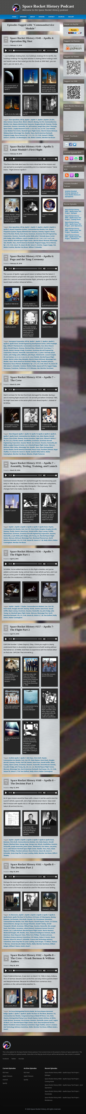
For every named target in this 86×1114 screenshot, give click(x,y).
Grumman (31, 234)
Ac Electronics (13, 915)
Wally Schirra (40, 452)
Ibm (49, 926)
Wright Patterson (39, 454)
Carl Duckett (14, 919)
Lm (38, 536)
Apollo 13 (35, 434)
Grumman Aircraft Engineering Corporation (34, 534)
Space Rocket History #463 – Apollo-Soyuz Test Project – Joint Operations (73, 224)
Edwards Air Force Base (43, 348)
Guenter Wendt (26, 443)
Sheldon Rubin (31, 366)
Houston (15, 126)
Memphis (25, 359)
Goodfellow (28, 441)
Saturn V (6, 137)
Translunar (14, 368)
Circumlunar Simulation (44, 919)
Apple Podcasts (7, 1076)
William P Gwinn (14, 946)
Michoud (54, 131)
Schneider (16, 366)
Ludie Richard (12, 849)
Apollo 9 (6, 229)
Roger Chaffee (40, 1025)
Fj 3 (11, 441)
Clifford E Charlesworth (15, 346)
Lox (39, 129)
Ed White (53, 1018)
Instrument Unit (31, 353)
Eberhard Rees (30, 348)
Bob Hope (30, 758)
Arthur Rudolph (51, 344)
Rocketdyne (26, 364)
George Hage (24, 844)
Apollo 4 (40, 120)
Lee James (53, 846)
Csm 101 (27, 529)
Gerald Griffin (33, 531)
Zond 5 (28, 946)
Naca (32, 133)
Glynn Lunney (43, 531)
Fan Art (71, 17)
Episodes (23, 17)
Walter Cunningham (15, 618)
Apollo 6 (46, 120)
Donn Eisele (13, 438)
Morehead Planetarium (40, 538)
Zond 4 (23, 946)
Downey (49, 124)
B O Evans (36, 917)
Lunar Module (50, 129)
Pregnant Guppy (9, 135)
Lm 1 (37, 238)
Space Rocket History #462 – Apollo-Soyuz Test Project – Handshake (73, 230)
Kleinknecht (40, 355)
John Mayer (31, 355)
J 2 (39, 353)
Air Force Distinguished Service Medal (21, 1011)
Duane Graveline (29, 438)
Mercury (52, 445)
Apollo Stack (14, 344)
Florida (54, 124)
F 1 (52, 348)
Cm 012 (41, 122)
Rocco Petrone (20, 135)
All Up (22, 120)
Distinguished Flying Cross (18, 1018)
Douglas (42, 529)
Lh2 (35, 129)
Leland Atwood (29, 928)
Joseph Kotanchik (17, 846)
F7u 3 (7, 441)
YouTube (21, 1059)
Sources (61, 17)
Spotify (5, 1083)
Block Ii (30, 122)
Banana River (17, 122)
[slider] (25, 50)
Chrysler (30, 919)
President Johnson (47, 361)
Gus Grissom (36, 443)
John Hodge (7, 238)
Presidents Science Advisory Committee (17, 937)
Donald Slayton (13, 348)
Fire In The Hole (9, 234)
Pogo (38, 361)
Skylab (28, 452)
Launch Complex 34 (29, 238)
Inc (27, 126)
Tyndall (33, 452)
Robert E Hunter (44, 937)
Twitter (13, 1059)
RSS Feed (5, 1072)
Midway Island (8, 133)
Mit (18, 933)
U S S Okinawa (31, 368)
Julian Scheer (27, 846)
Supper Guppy (48, 245)
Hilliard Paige (28, 926)
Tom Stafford (48, 615)
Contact (51, 17)
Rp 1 (26, 135)
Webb (36, 853)
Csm (10, 124)
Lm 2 (41, 238)
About (32, 17)
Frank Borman (8, 1020)
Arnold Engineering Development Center (32, 344)
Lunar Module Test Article (12, 131)
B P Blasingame (45, 917)
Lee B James (10, 357)
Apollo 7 (6, 436)
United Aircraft (16, 944)
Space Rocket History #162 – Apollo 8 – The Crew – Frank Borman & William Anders (33, 958)
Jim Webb (16, 536)
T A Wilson (47, 942)
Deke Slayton (44, 436)
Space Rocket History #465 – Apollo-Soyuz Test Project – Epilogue (73, 211)
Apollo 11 (34, 120)
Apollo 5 (46, 227)
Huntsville (21, 126)
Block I (25, 122)
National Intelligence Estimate (40, 933)
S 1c (30, 135)
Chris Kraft (37, 758)
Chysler (50, 527)
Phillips (33, 361)
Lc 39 (32, 129)
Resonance (7, 364)
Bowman (6, 842)
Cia (34, 919)
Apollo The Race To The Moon (22, 917)
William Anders (52, 1027)
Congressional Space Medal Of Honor (33, 1016)
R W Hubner (35, 937)
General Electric (9, 924)
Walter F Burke (26, 944)
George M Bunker (29, 924)
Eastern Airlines (43, 1018)
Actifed (11, 758)
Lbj (24, 767)
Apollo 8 (42, 840)
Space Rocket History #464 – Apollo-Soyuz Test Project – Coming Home (73, 217)
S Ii (36, 135)
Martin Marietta (48, 930)
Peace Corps (36, 449)
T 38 (41, 540)
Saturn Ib (42, 851)
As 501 (52, 120)
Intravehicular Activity (47, 765)
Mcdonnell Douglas (10, 933)
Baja (5, 346)
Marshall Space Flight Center (31, 131)
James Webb (30, 236)
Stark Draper (39, 942)
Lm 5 (49, 238)
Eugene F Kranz (49, 232)
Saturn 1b (17, 245)
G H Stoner (53, 922)
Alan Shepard (13, 434)
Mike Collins (14, 447)
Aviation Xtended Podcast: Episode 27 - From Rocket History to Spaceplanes (73, 194)
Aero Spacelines (14, 120)
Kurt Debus (45, 846)
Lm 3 (45, 238)
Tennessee (7, 368)
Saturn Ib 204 (25, 245)
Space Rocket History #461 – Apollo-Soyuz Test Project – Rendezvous (73, 236)
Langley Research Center (21, 129)
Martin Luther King (15, 359)
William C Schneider (35, 247)
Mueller (27, 133)
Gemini (11, 350)
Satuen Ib (15, 452)
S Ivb (39, 135)
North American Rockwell (43, 133)
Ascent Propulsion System (18, 229)
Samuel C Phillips (47, 135)
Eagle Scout (39, 438)
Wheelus (29, 454)
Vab (29, 137)
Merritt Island (46, 131)
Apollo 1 (27, 120)
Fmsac (47, 922)
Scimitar (12, 137)
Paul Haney (42, 769)
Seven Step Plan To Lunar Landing (22, 853)
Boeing (36, 122)
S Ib (18, 540)
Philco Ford (29, 935)
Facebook (6, 1059)
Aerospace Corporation (16, 341)
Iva (41, 611)
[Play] (6, 50)
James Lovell (48, 1020)
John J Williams (17, 238)
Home (14, 17)
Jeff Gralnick (33, 126)
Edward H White (49, 438)
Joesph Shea (42, 126)
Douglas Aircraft (40, 124)
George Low (33, 844)
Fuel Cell (23, 762)
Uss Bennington (21, 137)
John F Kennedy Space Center (45, 236)
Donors (41, 17)
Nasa (49, 849)
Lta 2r (27, 357)
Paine (23, 935)
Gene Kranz (7, 126)
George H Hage (19, 350)
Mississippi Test (19, 133)
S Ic (33, 135)
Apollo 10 (28, 434)
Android (5, 1080)
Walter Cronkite (36, 137)
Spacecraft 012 (42, 366)
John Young (32, 536)
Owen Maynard (16, 935)
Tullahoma (22, 368)
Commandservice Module (36, 229)
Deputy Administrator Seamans (23, 124)
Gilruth (40, 844)
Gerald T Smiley (41, 924)
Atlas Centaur (8, 122)
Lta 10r (43, 129)
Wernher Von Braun (48, 137)
